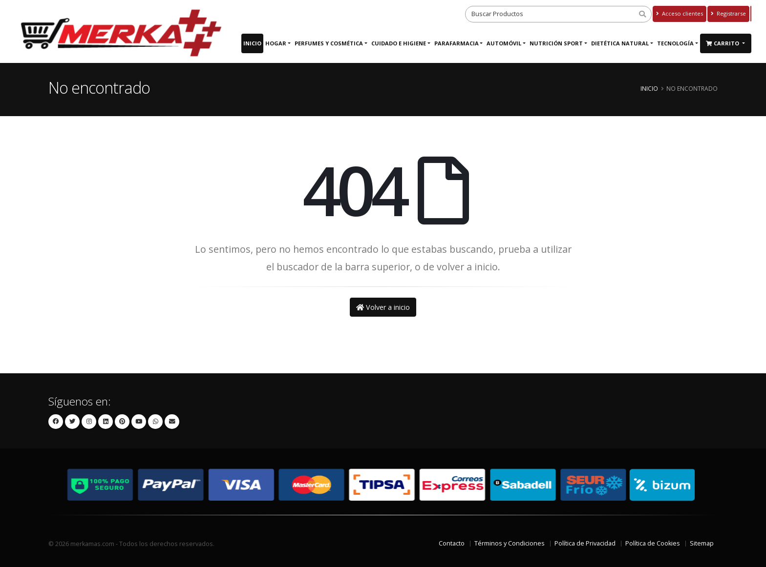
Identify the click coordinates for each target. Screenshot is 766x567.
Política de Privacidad (585, 543)
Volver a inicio (383, 307)
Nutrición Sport (556, 43)
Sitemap (702, 543)
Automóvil (504, 43)
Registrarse (728, 13)
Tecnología (675, 43)
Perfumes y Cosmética (329, 43)
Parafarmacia (456, 43)
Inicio (252, 43)
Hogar (275, 43)
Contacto (452, 543)
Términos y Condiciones (509, 543)
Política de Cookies (652, 543)
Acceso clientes (679, 13)
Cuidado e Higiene (398, 43)
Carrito (723, 43)
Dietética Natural (620, 43)
